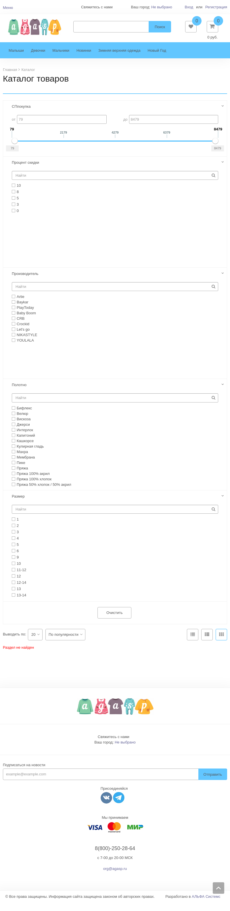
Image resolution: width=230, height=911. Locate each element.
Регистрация (216, 7)
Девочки (38, 59)
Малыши (16, 59)
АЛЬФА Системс (206, 905)
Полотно (19, 393)
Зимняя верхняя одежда (119, 59)
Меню (8, 7)
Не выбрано (161, 7)
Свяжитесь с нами (113, 745)
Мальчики (60, 59)
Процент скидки (25, 171)
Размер (18, 505)
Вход (189, 7)
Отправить (213, 783)
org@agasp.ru (115, 877)
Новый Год (156, 59)
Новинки (83, 59)
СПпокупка (21, 115)
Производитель (25, 282)
